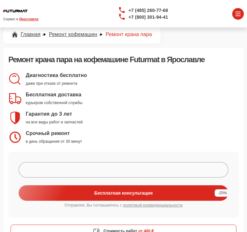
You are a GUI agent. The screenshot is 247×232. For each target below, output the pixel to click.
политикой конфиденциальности (153, 205)
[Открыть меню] (238, 14)
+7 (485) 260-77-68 (148, 10)
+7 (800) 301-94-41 (148, 17)
